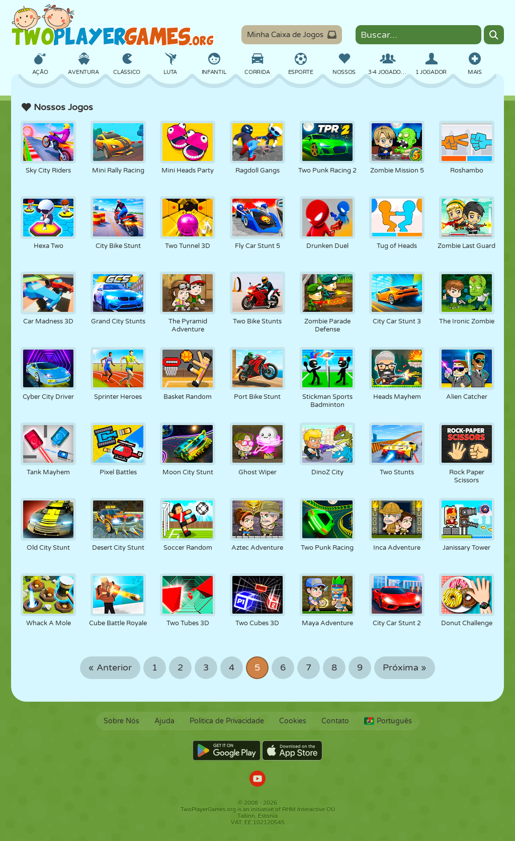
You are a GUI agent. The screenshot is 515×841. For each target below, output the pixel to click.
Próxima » (404, 667)
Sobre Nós (121, 721)
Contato (335, 721)
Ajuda (164, 721)
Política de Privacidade (227, 721)
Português (388, 721)
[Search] (494, 34)
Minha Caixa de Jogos (291, 34)
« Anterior (110, 667)
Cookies (292, 721)
